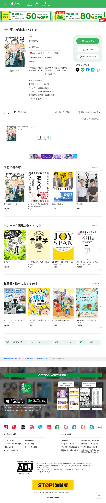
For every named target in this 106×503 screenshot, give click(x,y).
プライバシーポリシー (68, 444)
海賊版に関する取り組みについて (70, 451)
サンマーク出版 (43, 84)
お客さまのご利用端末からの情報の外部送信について (91, 451)
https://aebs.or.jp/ (44, 472)
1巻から (86, 119)
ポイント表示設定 (31, 447)
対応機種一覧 (29, 440)
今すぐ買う (89, 41)
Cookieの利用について (89, 447)
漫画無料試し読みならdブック (12, 358)
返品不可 (32, 61)
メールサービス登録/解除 (12, 444)
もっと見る (95, 167)
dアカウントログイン (11, 450)
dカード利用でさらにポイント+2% (40, 57)
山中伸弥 (32, 41)
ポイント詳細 (52, 53)
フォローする (37, 41)
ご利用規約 (64, 440)
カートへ (89, 49)
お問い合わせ (8, 447)
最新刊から (97, 119)
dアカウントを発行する (43, 493)
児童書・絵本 (43, 88)
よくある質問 (29, 444)
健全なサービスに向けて (89, 444)
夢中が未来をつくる (26, 127)
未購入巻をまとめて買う (90, 112)
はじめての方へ (9, 440)
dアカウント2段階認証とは (70, 447)
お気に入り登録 (63, 112)
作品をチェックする (89, 56)
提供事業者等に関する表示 (90, 440)
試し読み (16, 70)
